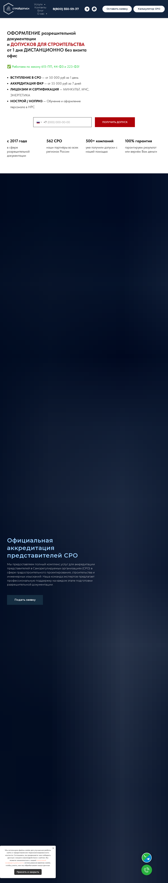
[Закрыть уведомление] (53, 848)
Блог (40, 10)
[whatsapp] (94, 9)
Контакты (40, 7)
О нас (41, 13)
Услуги (38, 4)
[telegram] (87, 9)
